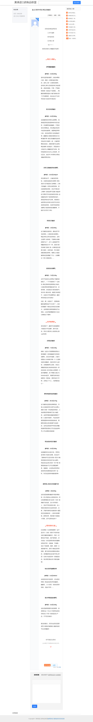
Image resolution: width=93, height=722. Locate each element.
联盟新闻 (22, 16)
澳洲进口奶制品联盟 (25, 2)
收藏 (55, 15)
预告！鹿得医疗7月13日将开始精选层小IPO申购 (73, 38)
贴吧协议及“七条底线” (54, 675)
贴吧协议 (50, 718)
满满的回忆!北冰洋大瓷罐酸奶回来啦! (72, 15)
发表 (34, 706)
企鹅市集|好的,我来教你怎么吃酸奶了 (72, 30)
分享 (54, 665)
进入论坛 (76, 2)
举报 (54, 667)
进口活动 (16, 16)
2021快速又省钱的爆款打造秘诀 (72, 32)
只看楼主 (50, 15)
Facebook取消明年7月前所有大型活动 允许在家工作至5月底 (72, 24)
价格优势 (19, 13)
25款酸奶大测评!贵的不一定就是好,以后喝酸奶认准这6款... (72, 27)
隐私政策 (56, 718)
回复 (59, 15)
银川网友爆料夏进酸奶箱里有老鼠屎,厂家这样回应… (72, 21)
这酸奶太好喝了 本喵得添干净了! (72, 35)
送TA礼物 (47, 665)
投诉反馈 (61, 718)
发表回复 (35, 675)
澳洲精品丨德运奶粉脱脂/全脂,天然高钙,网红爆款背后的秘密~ (72, 18)
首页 (15, 13)
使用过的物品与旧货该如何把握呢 (72, 12)
